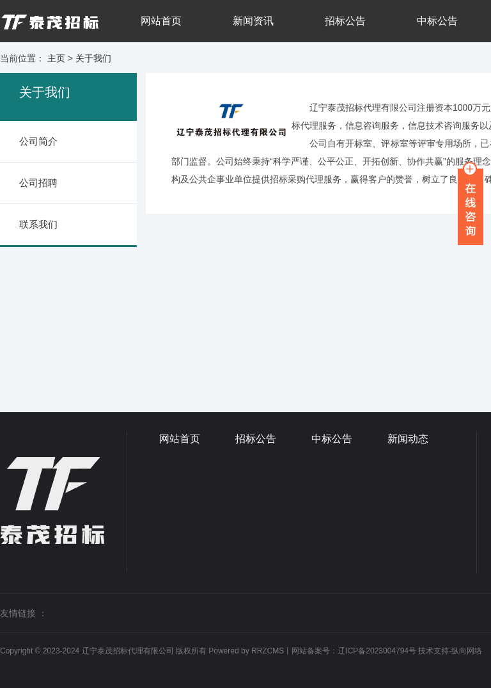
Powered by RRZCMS (245, 650)
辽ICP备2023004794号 (377, 650)
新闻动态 (407, 438)
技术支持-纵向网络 (450, 650)
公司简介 (38, 141)
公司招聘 (38, 182)
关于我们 (93, 58)
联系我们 (38, 224)
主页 (56, 58)
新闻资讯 (253, 20)
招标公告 (345, 20)
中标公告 (437, 20)
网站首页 (161, 20)
